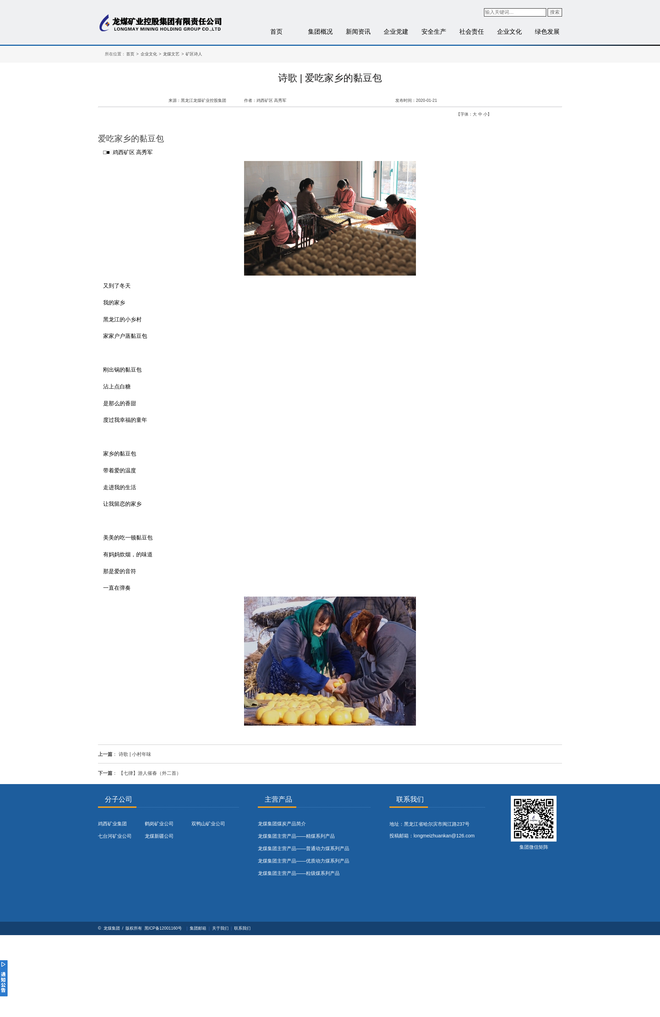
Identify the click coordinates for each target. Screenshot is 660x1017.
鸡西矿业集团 (112, 823)
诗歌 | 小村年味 (135, 754)
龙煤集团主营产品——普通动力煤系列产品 (303, 848)
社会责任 (471, 32)
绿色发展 (547, 32)
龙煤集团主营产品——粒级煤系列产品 (299, 873)
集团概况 (320, 32)
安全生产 (433, 32)
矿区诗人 (194, 54)
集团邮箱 (198, 928)
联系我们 (242, 928)
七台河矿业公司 (115, 836)
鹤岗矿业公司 (159, 823)
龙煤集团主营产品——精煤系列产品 (296, 836)
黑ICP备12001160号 (163, 928)
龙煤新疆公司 (159, 836)
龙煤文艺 (171, 54)
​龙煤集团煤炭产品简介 (282, 823)
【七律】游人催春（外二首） (150, 773)
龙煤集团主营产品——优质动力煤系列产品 (303, 861)
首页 (276, 32)
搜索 (555, 12)
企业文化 (509, 32)
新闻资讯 (358, 32)
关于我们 (220, 928)
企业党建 (396, 32)
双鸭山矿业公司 (208, 823)
